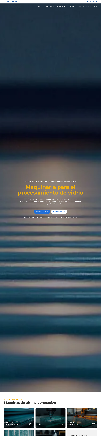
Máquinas (50, 6)
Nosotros (40, 6)
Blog (95, 6)
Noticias (78, 6)
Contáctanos (87, 6)
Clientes (71, 6)
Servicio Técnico (61, 6)
